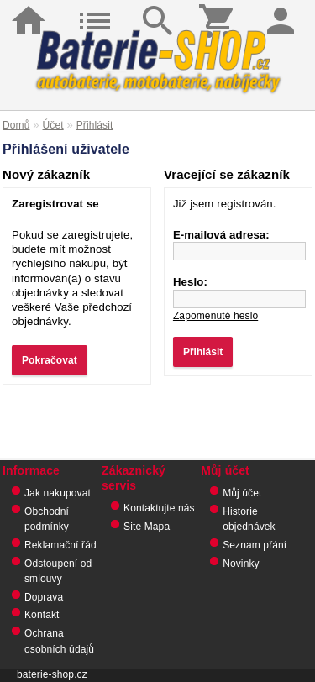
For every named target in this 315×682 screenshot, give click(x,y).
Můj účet (242, 493)
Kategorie (94, 8)
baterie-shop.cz (52, 674)
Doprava (43, 597)
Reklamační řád (60, 545)
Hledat (157, 8)
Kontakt (42, 615)
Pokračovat (49, 360)
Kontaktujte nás (159, 508)
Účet (53, 125)
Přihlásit (284, 8)
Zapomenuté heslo (215, 316)
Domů (31, 8)
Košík (220, 8)
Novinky (241, 563)
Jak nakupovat (57, 493)
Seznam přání (254, 545)
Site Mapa (146, 526)
